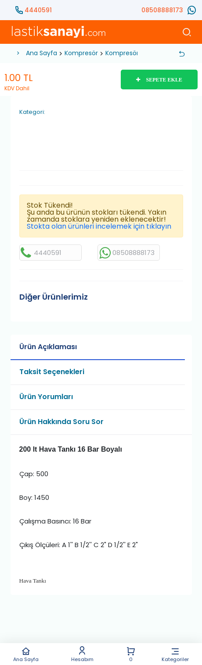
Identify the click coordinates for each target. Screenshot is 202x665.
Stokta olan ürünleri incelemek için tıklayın (99, 226)
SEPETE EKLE (159, 80)
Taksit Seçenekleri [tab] (51, 372)
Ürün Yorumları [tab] (46, 397)
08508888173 (162, 10)
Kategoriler (175, 654)
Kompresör (81, 53)
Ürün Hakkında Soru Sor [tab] (61, 422)
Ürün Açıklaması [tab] (48, 347)
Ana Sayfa (25, 654)
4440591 (38, 10)
